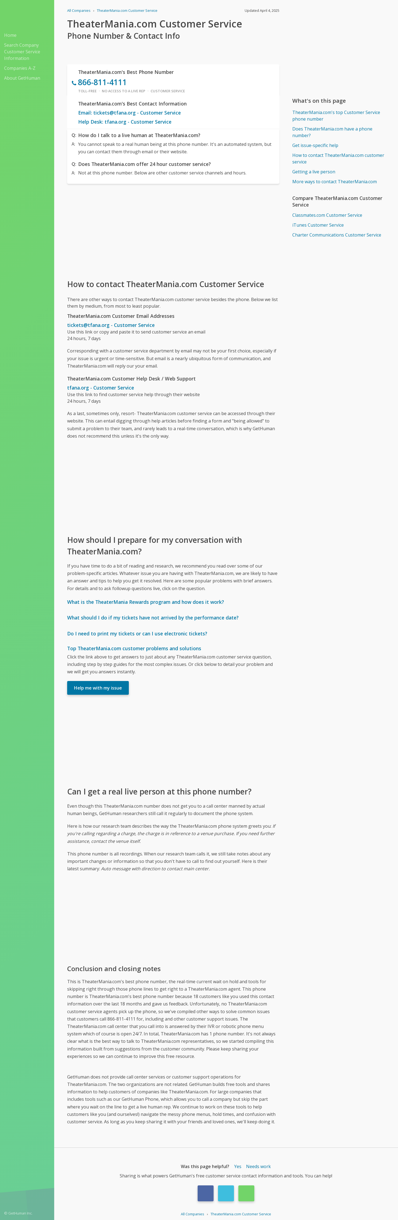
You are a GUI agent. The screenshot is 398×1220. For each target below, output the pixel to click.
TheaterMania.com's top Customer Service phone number (336, 115)
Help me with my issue (98, 688)
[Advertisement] (173, 231)
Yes (237, 1166)
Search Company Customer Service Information (22, 51)
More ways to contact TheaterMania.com (334, 182)
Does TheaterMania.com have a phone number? (332, 132)
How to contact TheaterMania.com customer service (338, 158)
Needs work (258, 1166)
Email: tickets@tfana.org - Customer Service (129, 112)
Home (10, 35)
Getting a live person (313, 172)
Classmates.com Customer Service (327, 215)
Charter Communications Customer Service (336, 235)
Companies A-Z (20, 68)
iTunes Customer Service (318, 225)
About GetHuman (22, 78)
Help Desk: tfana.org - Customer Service (124, 121)
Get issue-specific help (315, 145)
